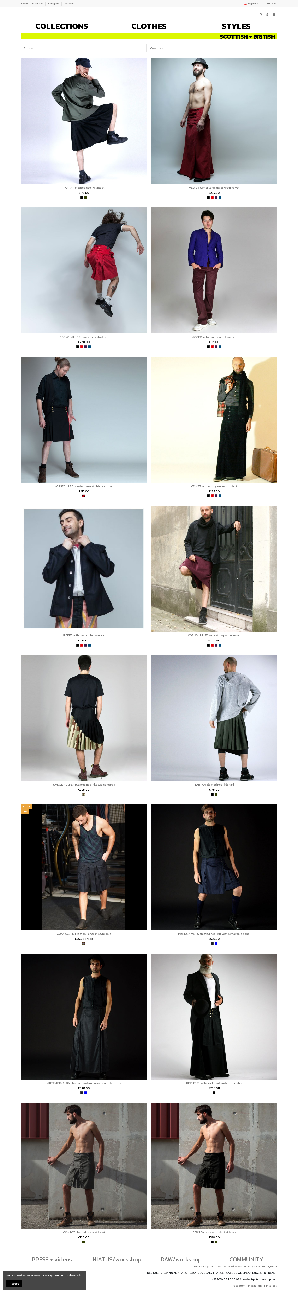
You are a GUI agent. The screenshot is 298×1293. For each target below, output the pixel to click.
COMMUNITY (246, 1259)
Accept (14, 1283)
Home (24, 3)
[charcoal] (212, 943)
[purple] (216, 197)
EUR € (271, 3)
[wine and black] (83, 495)
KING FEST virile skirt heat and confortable (214, 1083)
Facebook (38, 3)
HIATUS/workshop (117, 1259)
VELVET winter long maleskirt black (214, 486)
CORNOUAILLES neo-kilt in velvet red (84, 337)
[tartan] (83, 943)
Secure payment (266, 1266)
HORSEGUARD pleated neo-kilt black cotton (83, 486)
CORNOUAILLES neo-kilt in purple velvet (214, 635)
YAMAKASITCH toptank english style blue (83, 934)
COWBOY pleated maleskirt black (214, 1232)
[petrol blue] (220, 197)
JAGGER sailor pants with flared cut (214, 337)
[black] (81, 197)
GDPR (197, 1266)
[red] (212, 197)
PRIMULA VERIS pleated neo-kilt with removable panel (214, 934)
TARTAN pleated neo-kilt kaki (214, 784)
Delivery (247, 1266)
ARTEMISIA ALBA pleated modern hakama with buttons (84, 1083)
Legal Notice (211, 1266)
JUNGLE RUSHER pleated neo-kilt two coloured (84, 784)
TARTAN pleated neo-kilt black (84, 188)
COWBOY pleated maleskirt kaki (84, 1232)
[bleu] (216, 943)
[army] (83, 794)
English (252, 3)
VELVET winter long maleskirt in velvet (214, 188)
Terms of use (231, 1266)
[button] (62, 26)
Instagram (54, 3)
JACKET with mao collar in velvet (83, 635)
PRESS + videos (52, 1259)
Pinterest (69, 3)
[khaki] (85, 197)
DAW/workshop (181, 1259)
